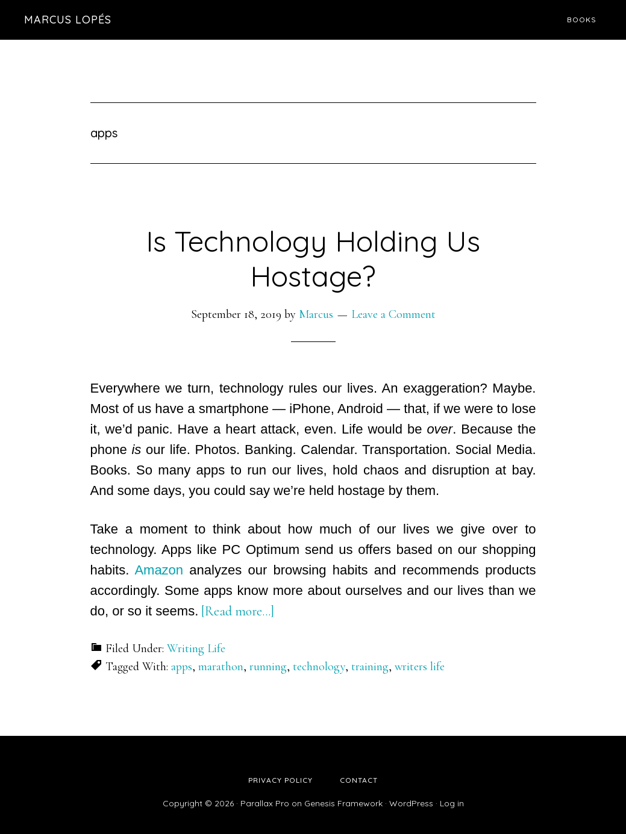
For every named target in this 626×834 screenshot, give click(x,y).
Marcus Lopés (67, 19)
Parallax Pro (264, 803)
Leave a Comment (393, 314)
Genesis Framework (343, 803)
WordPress (411, 803)
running (268, 666)
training (370, 666)
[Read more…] (237, 611)
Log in (452, 803)
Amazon (158, 569)
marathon (220, 666)
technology (319, 666)
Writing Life (196, 648)
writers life (420, 666)
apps (181, 666)
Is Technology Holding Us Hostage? (313, 258)
